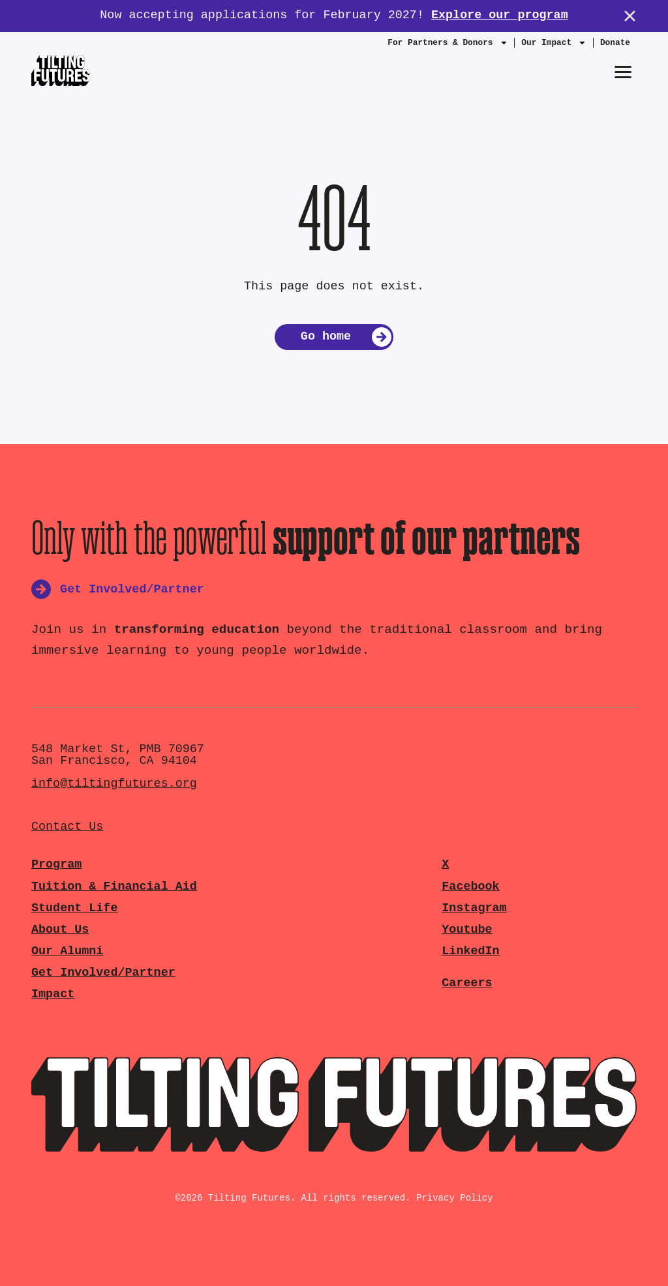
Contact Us (67, 827)
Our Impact (553, 45)
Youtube (467, 930)
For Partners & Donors (447, 45)
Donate (615, 43)
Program (56, 864)
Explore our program (499, 15)
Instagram (474, 908)
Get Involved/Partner (103, 973)
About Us (60, 930)
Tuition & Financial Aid (114, 887)
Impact (52, 994)
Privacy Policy (454, 1198)
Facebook (470, 887)
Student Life (74, 908)
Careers (467, 983)
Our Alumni (67, 951)
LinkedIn (470, 951)
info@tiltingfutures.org (114, 784)
